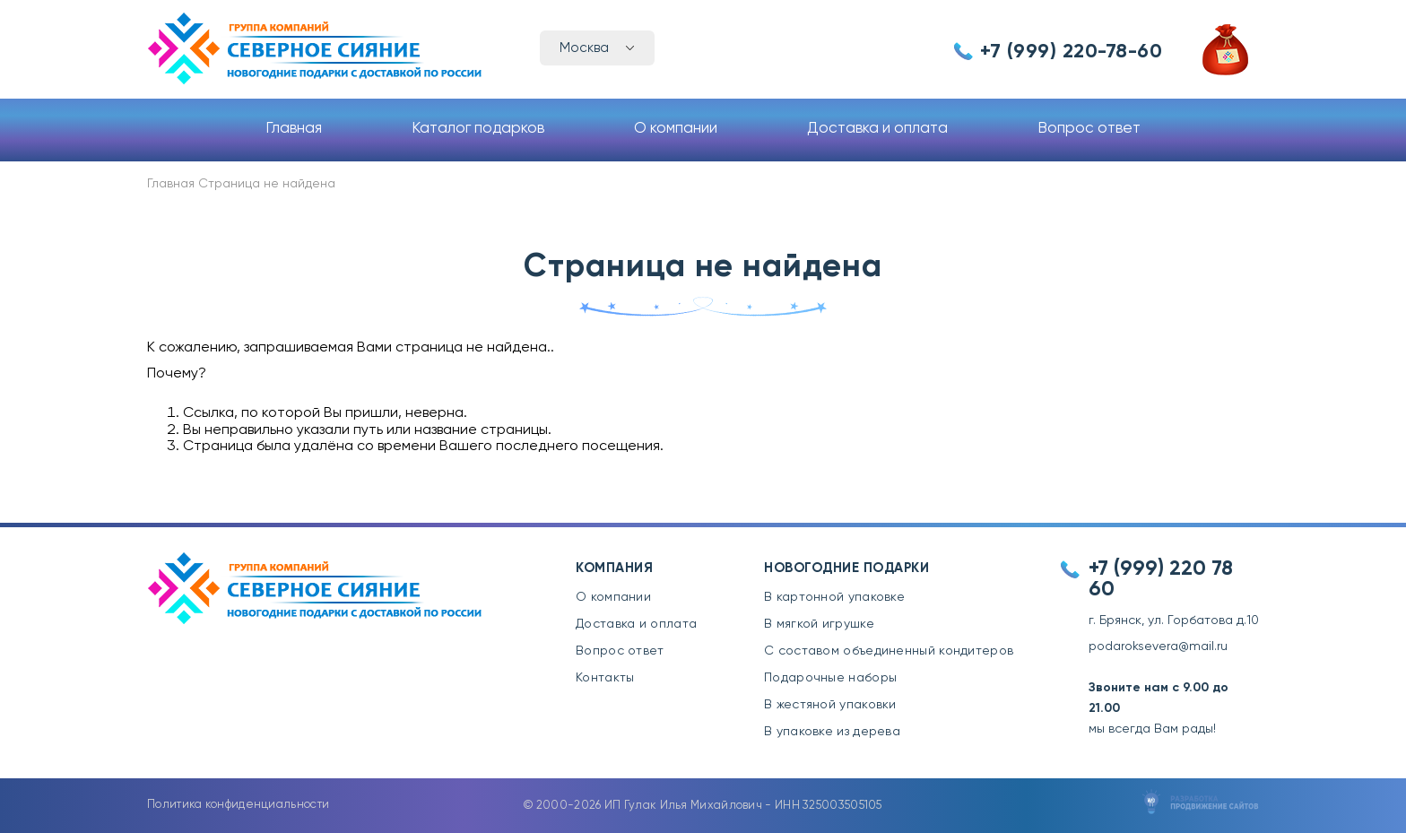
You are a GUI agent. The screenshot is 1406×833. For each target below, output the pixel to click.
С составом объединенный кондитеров (888, 651)
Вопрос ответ (1089, 128)
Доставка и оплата (877, 128)
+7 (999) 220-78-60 (1071, 52)
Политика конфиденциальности (238, 805)
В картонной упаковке (834, 597)
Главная (293, 128)
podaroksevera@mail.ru (1158, 646)
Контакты (605, 678)
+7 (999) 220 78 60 (1161, 579)
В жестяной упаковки (830, 705)
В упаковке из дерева (832, 731)
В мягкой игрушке (819, 624)
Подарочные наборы (830, 678)
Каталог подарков (478, 128)
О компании (675, 128)
